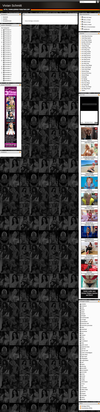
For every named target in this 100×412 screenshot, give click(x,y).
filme (82, 337)
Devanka (89, 206)
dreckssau (84, 331)
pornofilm (83, 368)
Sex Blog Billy (85, 84)
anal (82, 308)
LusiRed (89, 190)
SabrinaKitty (89, 173)
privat (82, 374)
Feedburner (86, 29)
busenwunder (85, 317)
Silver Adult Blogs (86, 67)
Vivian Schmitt (12, 5)
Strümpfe (83, 395)
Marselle (89, 272)
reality (83, 380)
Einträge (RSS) (86, 406)
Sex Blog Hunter (86, 44)
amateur (83, 304)
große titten (84, 354)
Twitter (83, 90)
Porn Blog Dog (85, 49)
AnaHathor (89, 255)
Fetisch (83, 335)
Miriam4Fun (89, 223)
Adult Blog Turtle (86, 48)
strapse (83, 393)
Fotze (82, 339)
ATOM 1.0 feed (87, 24)
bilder (82, 312)
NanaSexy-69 (89, 288)
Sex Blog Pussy (86, 61)
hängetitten (84, 358)
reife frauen (84, 382)
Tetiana (89, 140)
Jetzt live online (89, 126)
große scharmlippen (86, 352)
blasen (83, 314)
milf (82, 362)
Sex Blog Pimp (86, 81)
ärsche (83, 399)
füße (82, 343)
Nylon (83, 364)
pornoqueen (84, 370)
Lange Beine (84, 360)
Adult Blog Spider (86, 38)
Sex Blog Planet (86, 88)
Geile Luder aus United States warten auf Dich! (89, 293)
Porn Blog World (86, 53)
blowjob (83, 315)
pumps (83, 376)
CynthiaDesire (89, 239)
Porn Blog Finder (86, 57)
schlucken (84, 387)
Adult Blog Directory (87, 36)
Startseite (5, 17)
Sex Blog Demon (86, 55)
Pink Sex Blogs (86, 83)
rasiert (83, 378)
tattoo (82, 397)
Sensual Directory (86, 73)
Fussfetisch (84, 341)
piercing (83, 366)
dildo (82, 327)
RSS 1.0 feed (86, 20)
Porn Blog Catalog (86, 40)
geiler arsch (84, 345)
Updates (5, 19)
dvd (82, 333)
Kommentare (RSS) (87, 408)
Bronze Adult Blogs (87, 65)
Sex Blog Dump (86, 59)
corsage (83, 319)
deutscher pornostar (86, 325)
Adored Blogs (85, 75)
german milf (84, 350)
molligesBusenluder (89, 157)
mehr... (96, 124)
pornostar (84, 372)
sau (82, 385)
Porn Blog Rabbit (86, 51)
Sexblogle (84, 77)
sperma (83, 391)
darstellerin (84, 321)
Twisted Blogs (85, 46)
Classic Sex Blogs (86, 86)
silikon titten (84, 389)
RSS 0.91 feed (87, 17)
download (84, 329)
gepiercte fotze (85, 347)
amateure (84, 306)
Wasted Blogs (85, 71)
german (83, 348)
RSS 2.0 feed (86, 22)
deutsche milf (85, 323)
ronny (82, 384)
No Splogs (84, 79)
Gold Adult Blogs (86, 69)
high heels (84, 356)
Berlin (83, 310)
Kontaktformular (7, 21)
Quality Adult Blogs (87, 42)
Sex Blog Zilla (85, 63)
